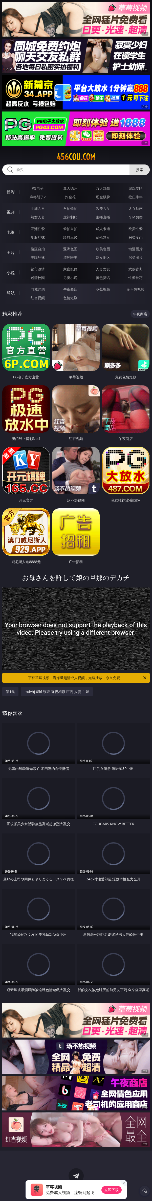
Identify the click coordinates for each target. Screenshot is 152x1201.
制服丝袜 (38, 237)
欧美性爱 (135, 228)
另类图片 (135, 257)
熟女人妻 (38, 217)
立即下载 (111, 1189)
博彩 (11, 192)
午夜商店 (70, 289)
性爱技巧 (135, 277)
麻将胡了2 (38, 196)
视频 (11, 212)
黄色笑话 (103, 277)
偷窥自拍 (38, 248)
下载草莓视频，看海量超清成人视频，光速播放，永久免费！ (87, 678)
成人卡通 (103, 228)
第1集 (10, 691)
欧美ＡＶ (103, 208)
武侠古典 (135, 269)
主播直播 (103, 217)
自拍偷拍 (70, 208)
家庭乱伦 (70, 269)
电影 (11, 232)
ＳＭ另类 (135, 217)
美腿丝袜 (38, 257)
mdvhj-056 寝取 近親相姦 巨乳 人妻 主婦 (57, 691)
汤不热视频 (135, 289)
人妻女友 (103, 269)
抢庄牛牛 (135, 196)
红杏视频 (38, 297)
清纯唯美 (70, 257)
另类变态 (135, 237)
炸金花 (70, 196)
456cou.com (76, 157)
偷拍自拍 (70, 228)
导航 (11, 293)
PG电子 (38, 188)
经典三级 (70, 237)
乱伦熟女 (103, 237)
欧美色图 (103, 248)
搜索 (139, 169)
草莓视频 (103, 289)
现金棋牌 (103, 196)
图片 (11, 252)
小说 (11, 272)
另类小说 (70, 277)
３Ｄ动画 (135, 208)
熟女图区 (103, 257)
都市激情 (38, 269)
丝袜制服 (70, 217)
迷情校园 (38, 277)
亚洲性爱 (38, 228)
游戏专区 (135, 188)
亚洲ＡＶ (38, 208)
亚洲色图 (70, 248)
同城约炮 (38, 289)
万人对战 (103, 188)
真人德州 (70, 188)
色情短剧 (70, 297)
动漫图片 (135, 248)
